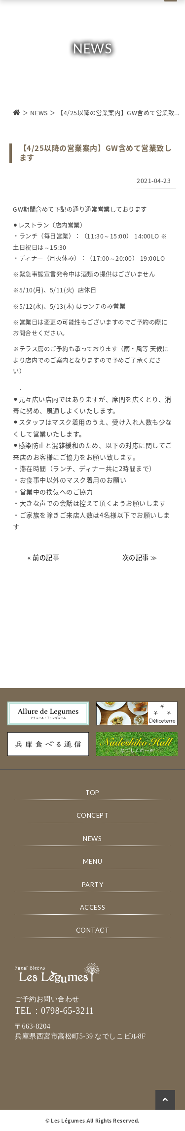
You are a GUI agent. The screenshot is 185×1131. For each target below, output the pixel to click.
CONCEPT (92, 815)
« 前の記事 (43, 557)
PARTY (93, 885)
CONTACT (93, 930)
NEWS (39, 112)
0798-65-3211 (67, 1011)
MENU (92, 861)
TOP (92, 793)
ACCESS (92, 907)
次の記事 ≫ (139, 557)
